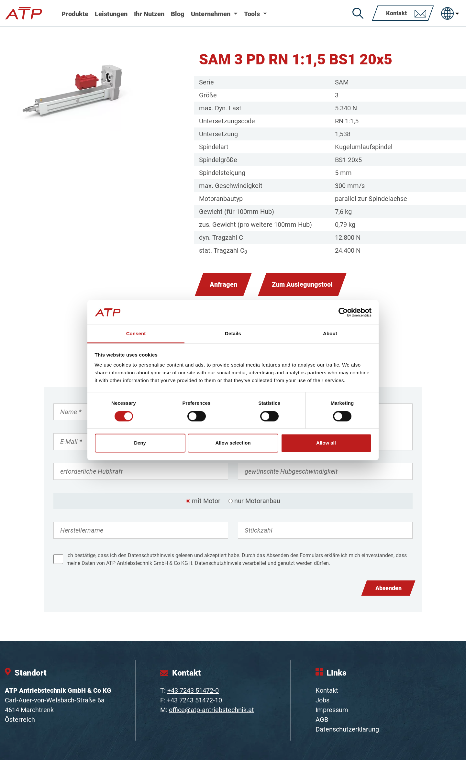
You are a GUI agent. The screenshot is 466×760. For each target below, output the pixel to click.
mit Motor (206, 501)
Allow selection (232, 443)
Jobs (322, 700)
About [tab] (330, 333)
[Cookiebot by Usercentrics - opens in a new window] (343, 312)
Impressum (332, 710)
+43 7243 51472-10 (194, 700)
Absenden (388, 588)
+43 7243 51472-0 (193, 690)
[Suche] (357, 13)
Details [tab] (233, 333)
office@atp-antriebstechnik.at (211, 710)
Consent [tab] (136, 333)
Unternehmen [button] (211, 14)
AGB (322, 719)
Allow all (326, 443)
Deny (140, 443)
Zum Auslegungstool (302, 284)
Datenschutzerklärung (347, 729)
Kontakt (327, 690)
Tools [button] (252, 14)
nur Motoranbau (257, 501)
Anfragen (223, 284)
